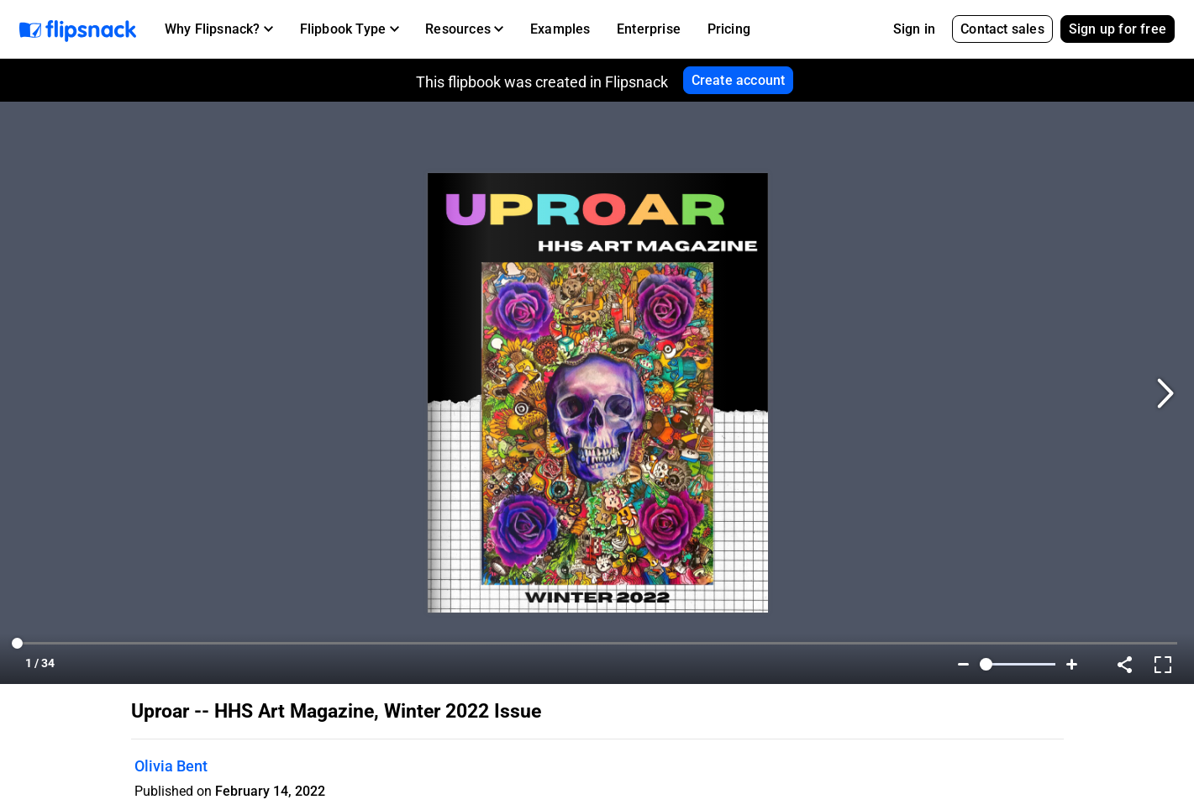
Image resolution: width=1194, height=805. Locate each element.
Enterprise (649, 29)
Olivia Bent (171, 766)
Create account (739, 80)
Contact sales (1002, 29)
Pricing (728, 29)
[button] (219, 29)
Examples (560, 29)
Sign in (914, 29)
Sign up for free (1117, 29)
